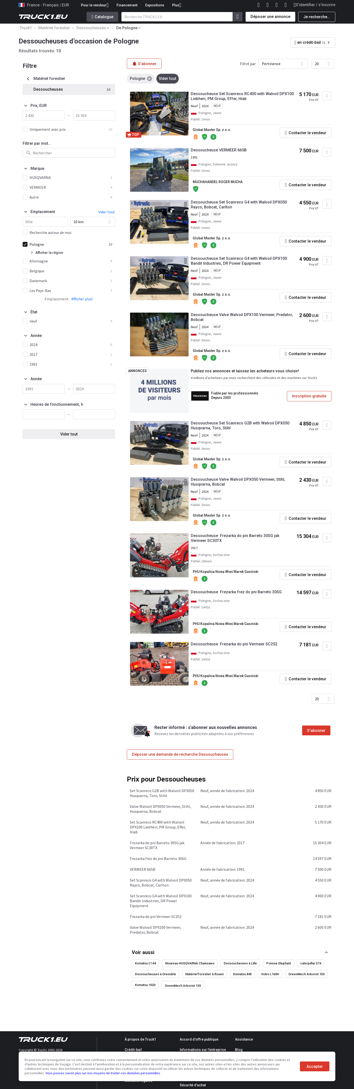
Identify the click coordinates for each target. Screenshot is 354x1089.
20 (317, 63)
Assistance (244, 1039)
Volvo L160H (270, 974)
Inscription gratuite (309, 396)
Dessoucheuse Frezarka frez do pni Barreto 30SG (236, 592)
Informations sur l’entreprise (203, 1050)
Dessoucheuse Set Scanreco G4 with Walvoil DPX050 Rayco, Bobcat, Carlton (239, 204)
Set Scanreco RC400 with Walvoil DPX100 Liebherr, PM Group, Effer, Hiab (158, 827)
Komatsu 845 (242, 974)
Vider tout (69, 434)
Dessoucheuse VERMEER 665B (219, 150)
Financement (127, 5)
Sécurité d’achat (193, 1085)
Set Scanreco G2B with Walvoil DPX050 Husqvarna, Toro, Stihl (162, 793)
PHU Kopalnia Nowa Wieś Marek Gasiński (225, 572)
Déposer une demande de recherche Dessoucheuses (180, 754)
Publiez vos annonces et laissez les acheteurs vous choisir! (245, 371)
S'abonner (316, 730)
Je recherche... (316, 17)
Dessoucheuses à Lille (240, 963)
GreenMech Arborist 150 (306, 974)
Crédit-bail (133, 1050)
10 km (79, 221)
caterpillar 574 (310, 963)
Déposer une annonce (270, 16)
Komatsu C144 (145, 963)
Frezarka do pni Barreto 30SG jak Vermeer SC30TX (157, 845)
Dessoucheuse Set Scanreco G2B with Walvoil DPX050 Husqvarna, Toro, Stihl (240, 425)
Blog (239, 1050)
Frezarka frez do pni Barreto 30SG (158, 858)
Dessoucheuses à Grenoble (155, 974)
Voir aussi (143, 952)
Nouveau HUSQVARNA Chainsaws (189, 963)
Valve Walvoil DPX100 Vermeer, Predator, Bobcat (155, 930)
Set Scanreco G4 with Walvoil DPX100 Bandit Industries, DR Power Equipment (161, 900)
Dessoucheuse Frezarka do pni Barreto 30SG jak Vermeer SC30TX (235, 538)
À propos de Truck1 (140, 1039)
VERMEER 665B (142, 869)
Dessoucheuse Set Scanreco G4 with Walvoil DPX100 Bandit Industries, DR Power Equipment (239, 261)
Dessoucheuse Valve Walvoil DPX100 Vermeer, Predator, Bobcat (242, 317)
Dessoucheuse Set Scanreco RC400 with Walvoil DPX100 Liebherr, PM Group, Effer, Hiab (242, 96)
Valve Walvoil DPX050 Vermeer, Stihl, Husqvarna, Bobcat (160, 809)
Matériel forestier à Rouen (204, 974)
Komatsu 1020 (145, 985)
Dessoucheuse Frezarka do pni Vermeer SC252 (234, 644)
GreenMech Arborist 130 (183, 985)
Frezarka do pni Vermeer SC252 (155, 916)
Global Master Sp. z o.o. (212, 130)
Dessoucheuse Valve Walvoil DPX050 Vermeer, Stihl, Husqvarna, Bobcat (238, 482)
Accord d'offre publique (199, 1039)
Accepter (315, 1066)
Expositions (154, 5)
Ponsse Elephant (278, 963)
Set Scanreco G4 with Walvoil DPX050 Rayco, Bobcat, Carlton (161, 882)
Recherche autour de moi (50, 232)
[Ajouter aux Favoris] (327, 95)
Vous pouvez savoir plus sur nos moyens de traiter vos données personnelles (102, 1073)
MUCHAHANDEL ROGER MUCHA (218, 182)
